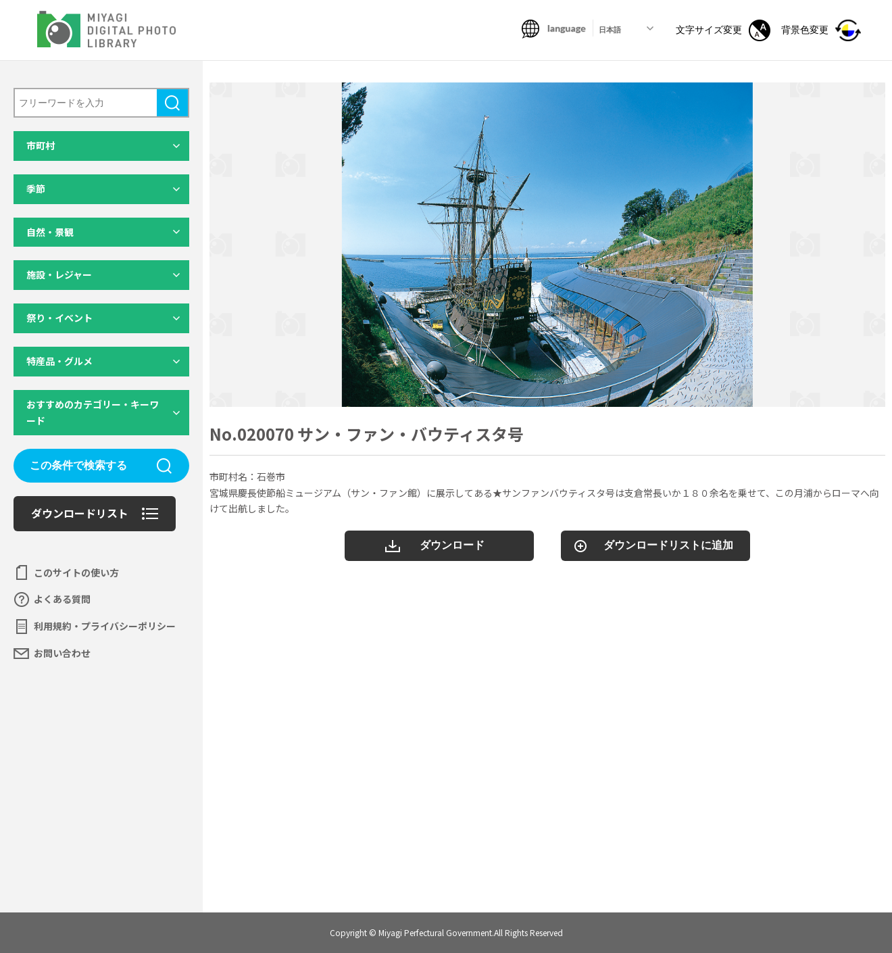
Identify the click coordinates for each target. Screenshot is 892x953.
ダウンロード (452, 545)
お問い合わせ (62, 653)
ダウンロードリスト (79, 513)
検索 (172, 102)
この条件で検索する (78, 465)
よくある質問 (62, 599)
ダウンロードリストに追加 (668, 545)
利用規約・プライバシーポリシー (105, 626)
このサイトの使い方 (76, 572)
